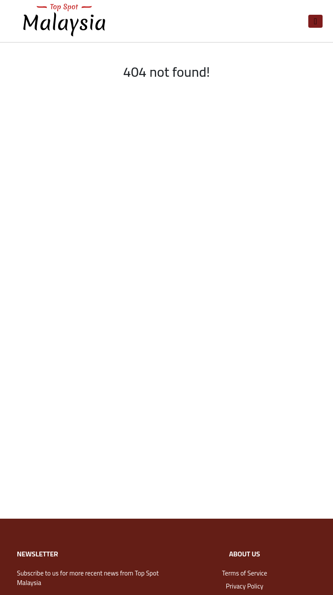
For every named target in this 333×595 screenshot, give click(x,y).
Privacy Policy (244, 586)
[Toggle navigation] (315, 21)
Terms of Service (244, 573)
